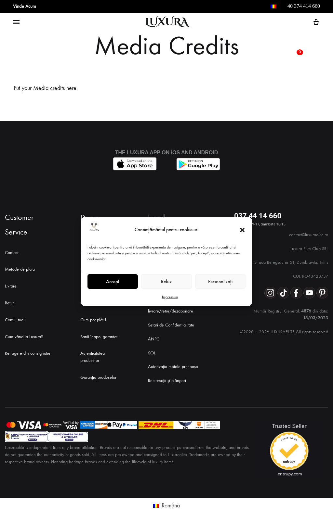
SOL (151, 353)
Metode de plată (20, 269)
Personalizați (220, 282)
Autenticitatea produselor (92, 357)
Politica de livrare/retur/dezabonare (170, 307)
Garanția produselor (98, 377)
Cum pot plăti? (93, 320)
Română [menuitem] (171, 505)
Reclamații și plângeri (167, 380)
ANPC (153, 339)
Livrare (11, 286)
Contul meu (15, 320)
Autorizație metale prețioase (173, 366)
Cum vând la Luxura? (24, 336)
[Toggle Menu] (16, 22)
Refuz (166, 282)
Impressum (170, 297)
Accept (112, 282)
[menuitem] (273, 6)
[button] (242, 230)
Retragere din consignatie (27, 353)
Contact (12, 252)
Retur (9, 303)
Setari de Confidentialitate (171, 325)
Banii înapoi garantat (98, 336)
